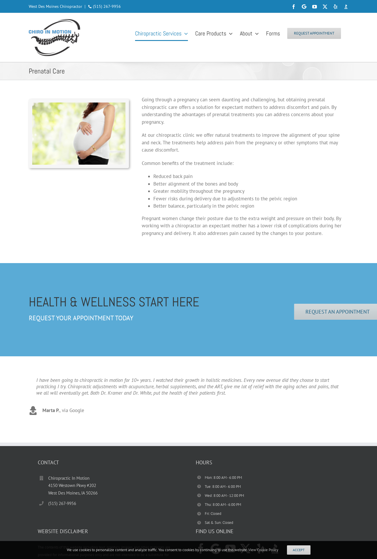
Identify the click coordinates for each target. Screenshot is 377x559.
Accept (299, 550)
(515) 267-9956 (107, 6)
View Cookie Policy (263, 549)
